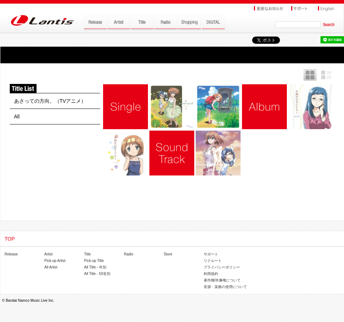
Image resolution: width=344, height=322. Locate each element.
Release (11, 254)
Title (87, 254)
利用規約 (211, 274)
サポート (211, 254)
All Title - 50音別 (97, 274)
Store (168, 254)
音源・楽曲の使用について (225, 287)
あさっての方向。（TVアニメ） (50, 101)
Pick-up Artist (54, 261)
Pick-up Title (94, 261)
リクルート (213, 261)
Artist (48, 254)
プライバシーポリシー (222, 267)
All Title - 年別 (95, 267)
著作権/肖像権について (222, 280)
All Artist (51, 267)
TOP (10, 239)
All (17, 116)
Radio (128, 254)
